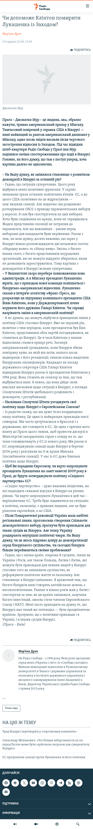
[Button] (80, 50)
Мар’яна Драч (12, 34)
